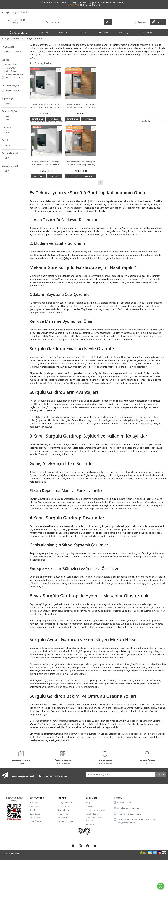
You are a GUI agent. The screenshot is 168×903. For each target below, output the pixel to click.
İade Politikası (92, 824)
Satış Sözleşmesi (93, 814)
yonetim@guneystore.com (127, 813)
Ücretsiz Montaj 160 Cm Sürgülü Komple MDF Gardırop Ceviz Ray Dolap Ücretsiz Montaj (80, 106)
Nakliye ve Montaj (65, 802)
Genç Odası (35, 814)
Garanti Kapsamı (65, 806)
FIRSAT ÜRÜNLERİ (148, 32)
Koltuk (32, 810)
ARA (108, 22)
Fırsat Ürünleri (36, 821)
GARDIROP (44, 32)
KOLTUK (83, 32)
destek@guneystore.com (127, 808)
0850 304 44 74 (122, 802)
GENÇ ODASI (103, 32)
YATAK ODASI (64, 32)
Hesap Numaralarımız (95, 810)
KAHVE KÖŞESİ (124, 32)
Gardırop (34, 802)
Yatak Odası (35, 806)
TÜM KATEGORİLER (16, 32)
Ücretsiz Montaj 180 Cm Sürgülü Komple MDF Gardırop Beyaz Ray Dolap (45, 106)
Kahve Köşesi (35, 817)
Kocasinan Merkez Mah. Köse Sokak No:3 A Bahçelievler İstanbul (135, 821)
